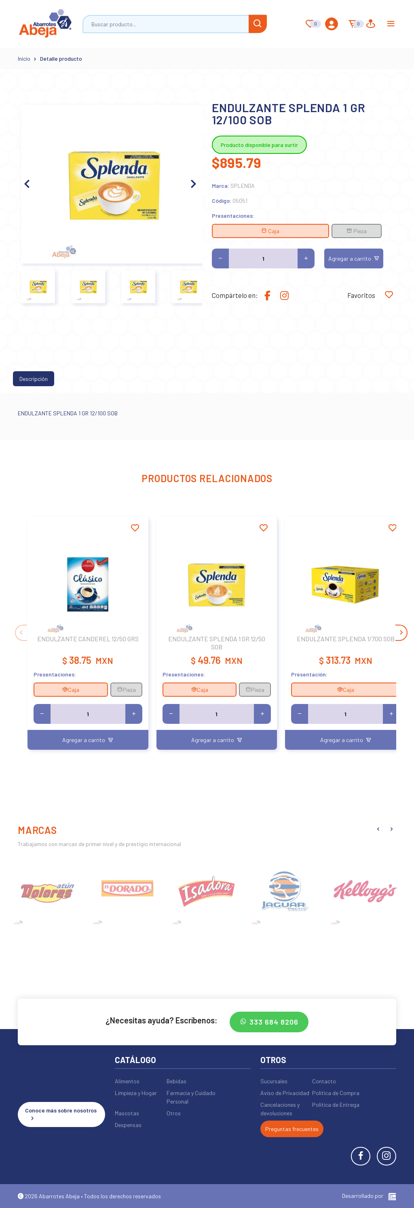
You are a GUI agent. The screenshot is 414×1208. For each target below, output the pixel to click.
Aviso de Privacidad (284, 1092)
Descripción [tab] (33, 378)
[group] (48, 890)
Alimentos (127, 1081)
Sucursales (273, 1081)
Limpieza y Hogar (136, 1092)
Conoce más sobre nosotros (61, 1114)
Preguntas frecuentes (292, 1128)
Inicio (24, 58)
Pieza (356, 231)
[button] (192, 184)
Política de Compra (335, 1092)
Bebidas (176, 1081)
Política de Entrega (335, 1104)
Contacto (324, 1081)
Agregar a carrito (353, 258)
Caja (270, 231)
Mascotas (127, 1113)
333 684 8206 (269, 1021)
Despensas (128, 1124)
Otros (174, 1113)
